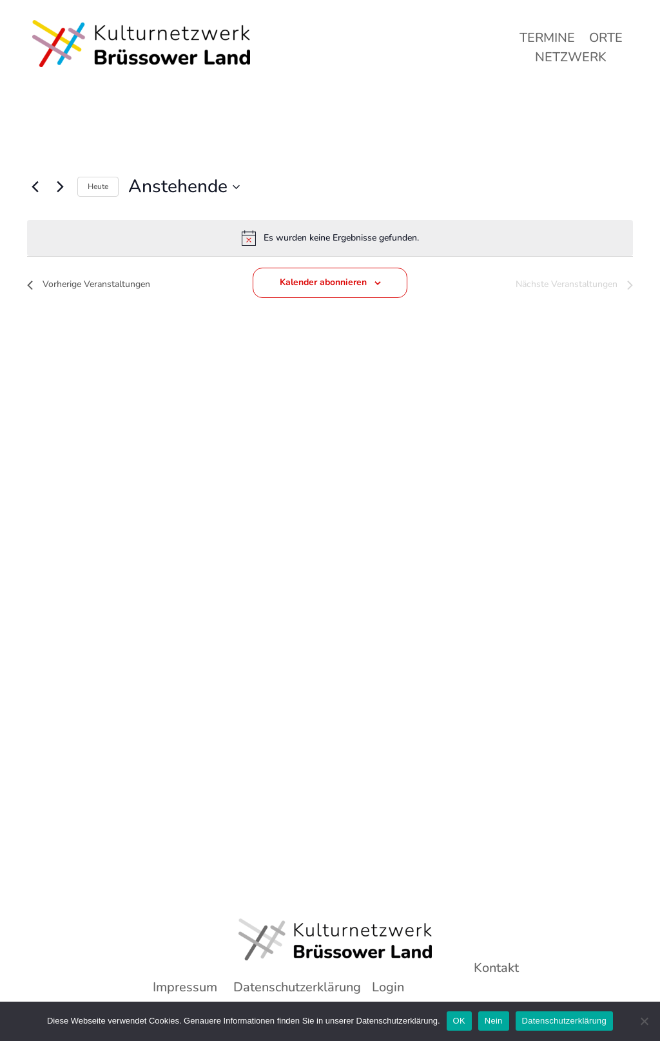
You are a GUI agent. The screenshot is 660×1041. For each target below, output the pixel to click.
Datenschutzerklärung (564, 1021)
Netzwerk (571, 59)
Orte (606, 40)
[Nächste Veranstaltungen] (60, 187)
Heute (98, 186)
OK (459, 1021)
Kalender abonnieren (323, 282)
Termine (547, 40)
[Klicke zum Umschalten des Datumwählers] (184, 187)
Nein (494, 1021)
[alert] (330, 238)
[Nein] (643, 1021)
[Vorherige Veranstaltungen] (35, 187)
